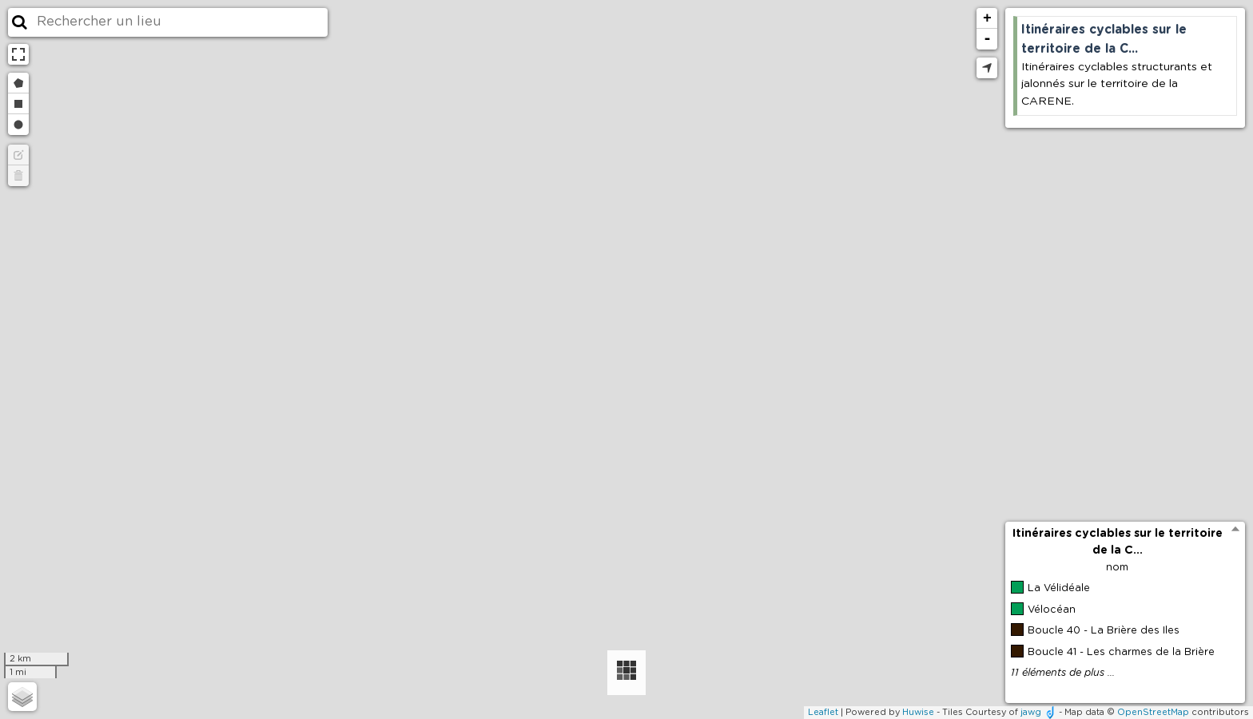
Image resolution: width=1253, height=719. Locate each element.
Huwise (918, 712)
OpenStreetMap (1153, 712)
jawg (1030, 712)
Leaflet (823, 712)
